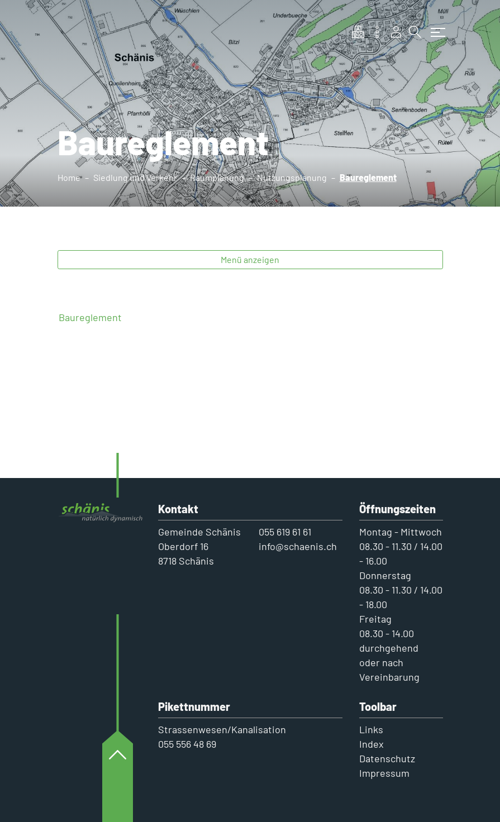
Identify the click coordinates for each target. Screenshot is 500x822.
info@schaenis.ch (298, 546)
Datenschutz (387, 758)
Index (371, 744)
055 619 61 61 (285, 531)
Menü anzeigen (250, 259)
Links (371, 729)
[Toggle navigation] (435, 26)
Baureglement (90, 317)
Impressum (384, 773)
